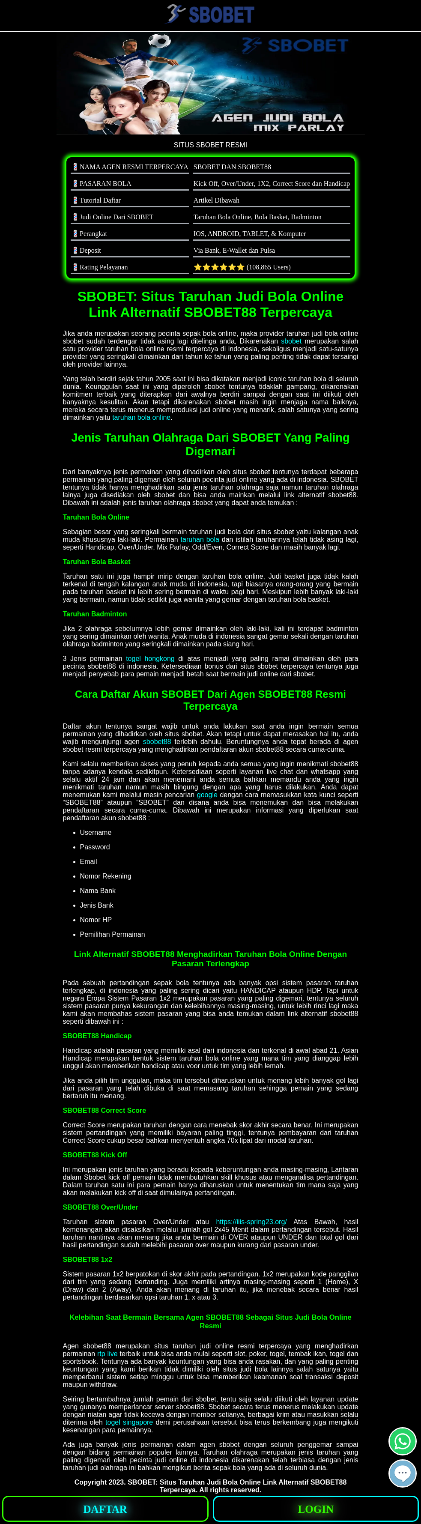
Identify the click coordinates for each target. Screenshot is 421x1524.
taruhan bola (200, 539)
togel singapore (129, 1422)
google (207, 794)
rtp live (107, 1353)
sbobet (291, 341)
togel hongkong (150, 658)
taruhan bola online (141, 417)
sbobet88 (157, 741)
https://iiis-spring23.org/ (251, 1221)
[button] (402, 1473)
